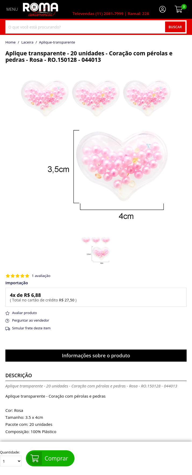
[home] (40, 9)
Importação (16, 282)
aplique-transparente (57, 42)
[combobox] (96, 27)
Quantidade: (11, 458)
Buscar (175, 26)
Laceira (27, 42)
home (10, 42)
